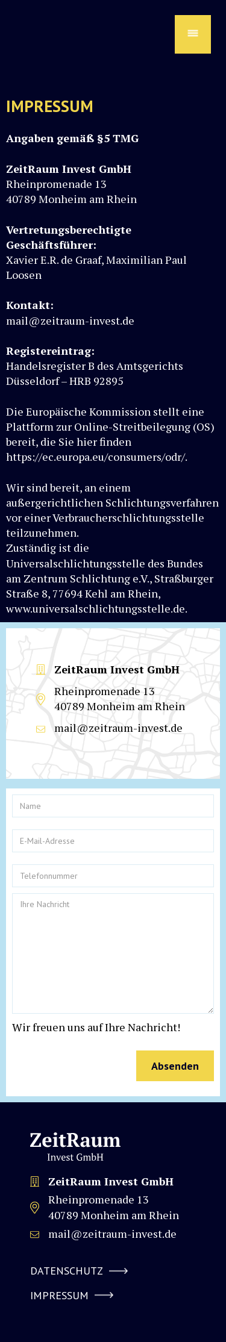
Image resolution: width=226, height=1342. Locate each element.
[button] (193, 34)
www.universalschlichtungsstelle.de (95, 608)
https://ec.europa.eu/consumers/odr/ (95, 456)
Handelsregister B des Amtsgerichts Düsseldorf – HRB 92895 (94, 365)
